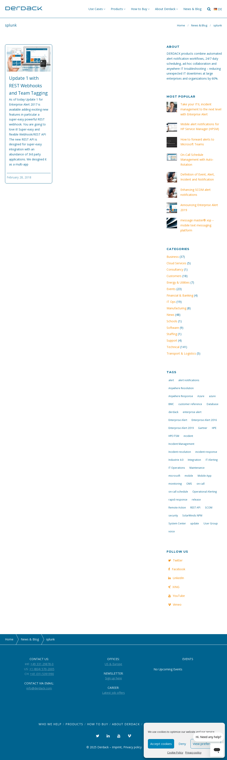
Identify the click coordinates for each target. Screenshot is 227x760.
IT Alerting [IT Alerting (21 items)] (212, 459)
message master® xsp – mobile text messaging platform (197, 225)
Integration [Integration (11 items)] (194, 459)
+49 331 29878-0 (41, 664)
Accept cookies (161, 744)
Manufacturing (176, 308)
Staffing (172, 334)
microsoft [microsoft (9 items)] (174, 475)
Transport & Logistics (181, 353)
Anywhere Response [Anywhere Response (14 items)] (180, 396)
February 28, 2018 (19, 177)
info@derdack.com (39, 688)
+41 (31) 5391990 (42, 674)
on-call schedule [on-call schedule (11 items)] (178, 491)
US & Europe (113, 664)
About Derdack (165, 9)
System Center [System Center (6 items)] (177, 523)
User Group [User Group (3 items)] (211, 523)
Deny (182, 744)
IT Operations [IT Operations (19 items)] (176, 467)
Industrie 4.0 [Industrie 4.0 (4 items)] (175, 459)
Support (172, 340)
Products (117, 9)
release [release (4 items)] (196, 499)
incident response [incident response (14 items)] (206, 451)
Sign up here (113, 678)
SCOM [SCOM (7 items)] (208, 507)
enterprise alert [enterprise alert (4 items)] (192, 412)
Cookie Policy (175, 752)
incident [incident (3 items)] (188, 435)
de (218, 9)
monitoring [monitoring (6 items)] (175, 483)
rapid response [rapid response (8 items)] (177, 499)
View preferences (205, 744)
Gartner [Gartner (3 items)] (202, 428)
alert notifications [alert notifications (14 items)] (188, 380)
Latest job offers (113, 693)
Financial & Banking (180, 295)
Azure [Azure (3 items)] (200, 396)
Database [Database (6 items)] (212, 404)
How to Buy (139, 9)
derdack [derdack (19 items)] (173, 412)
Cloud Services (176, 263)
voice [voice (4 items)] (171, 531)
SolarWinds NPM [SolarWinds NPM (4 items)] (192, 515)
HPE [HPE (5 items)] (214, 428)
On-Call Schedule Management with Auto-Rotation (197, 160)
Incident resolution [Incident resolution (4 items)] (179, 451)
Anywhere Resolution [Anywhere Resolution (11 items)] (181, 388)
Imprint (117, 747)
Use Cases (96, 9)
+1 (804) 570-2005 (41, 669)
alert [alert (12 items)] (171, 380)
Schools (172, 321)
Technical (173, 347)
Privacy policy (193, 752)
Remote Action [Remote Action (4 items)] (177, 507)
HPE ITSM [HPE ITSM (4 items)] (173, 435)
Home (181, 25)
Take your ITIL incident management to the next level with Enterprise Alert (200, 109)
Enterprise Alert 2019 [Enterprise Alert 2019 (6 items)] (181, 428)
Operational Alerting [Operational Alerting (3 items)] (204, 491)
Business (173, 257)
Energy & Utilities (178, 282)
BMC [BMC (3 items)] (171, 404)
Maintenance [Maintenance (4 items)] (197, 467)
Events (171, 289)
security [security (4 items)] (173, 515)
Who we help (50, 724)
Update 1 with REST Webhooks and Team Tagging (28, 85)
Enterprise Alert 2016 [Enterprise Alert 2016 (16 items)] (204, 420)
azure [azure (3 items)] (212, 396)
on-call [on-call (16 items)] (201, 483)
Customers (174, 276)
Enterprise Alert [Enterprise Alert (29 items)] (177, 420)
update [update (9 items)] (194, 523)
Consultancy (175, 269)
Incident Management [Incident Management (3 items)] (181, 443)
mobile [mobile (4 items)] (189, 475)
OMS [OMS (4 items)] (189, 483)
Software (173, 328)
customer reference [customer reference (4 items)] (190, 404)
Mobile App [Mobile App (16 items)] (204, 475)
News (170, 315)
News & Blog (192, 9)
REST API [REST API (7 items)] (195, 507)
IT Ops (171, 302)
